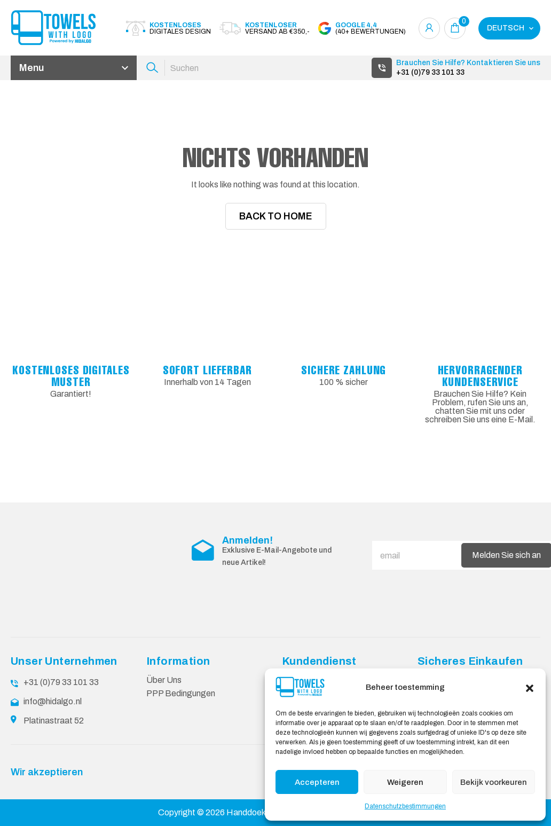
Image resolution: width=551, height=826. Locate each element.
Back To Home (275, 216)
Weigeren (405, 782)
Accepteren (317, 782)
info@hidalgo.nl (52, 700)
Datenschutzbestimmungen (405, 806)
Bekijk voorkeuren (493, 782)
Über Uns (164, 679)
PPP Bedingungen (180, 692)
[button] (529, 687)
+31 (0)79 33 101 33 (430, 72)
